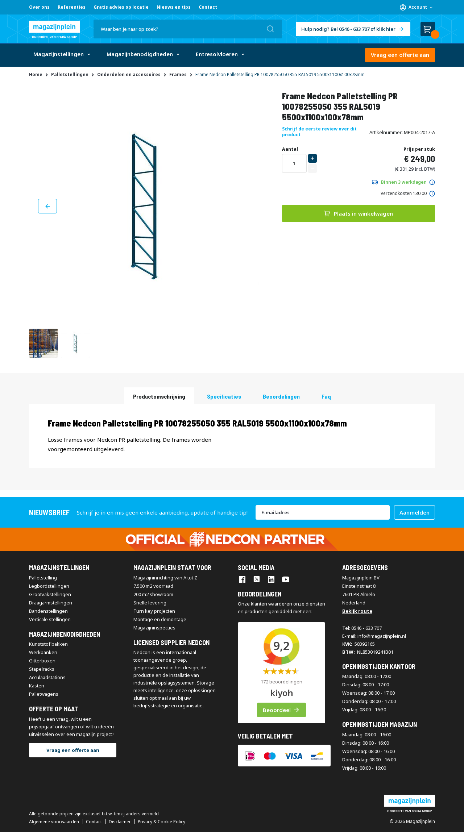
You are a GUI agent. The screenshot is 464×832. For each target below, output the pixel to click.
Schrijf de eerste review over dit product (319, 132)
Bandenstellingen (48, 611)
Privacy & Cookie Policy (161, 821)
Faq (326, 396)
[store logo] (54, 29)
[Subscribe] (414, 512)
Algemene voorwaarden (54, 821)
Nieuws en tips (174, 7)
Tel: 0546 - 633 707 (362, 628)
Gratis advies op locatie (121, 7)
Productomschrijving (159, 396)
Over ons (39, 7)
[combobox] (188, 29)
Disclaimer (120, 821)
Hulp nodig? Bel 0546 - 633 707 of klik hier (348, 29)
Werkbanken (43, 652)
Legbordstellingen (49, 586)
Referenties (72, 7)
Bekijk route (357, 611)
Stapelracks (41, 669)
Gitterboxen (42, 660)
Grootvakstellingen (50, 594)
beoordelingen (281, 396)
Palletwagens (43, 694)
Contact (208, 7)
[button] (416, 7)
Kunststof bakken (48, 644)
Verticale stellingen (50, 619)
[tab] (159, 395)
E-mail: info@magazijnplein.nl (374, 636)
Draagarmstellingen (50, 602)
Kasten (36, 685)
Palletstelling (43, 577)
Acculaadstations (47, 677)
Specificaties (224, 396)
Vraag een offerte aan (400, 54)
